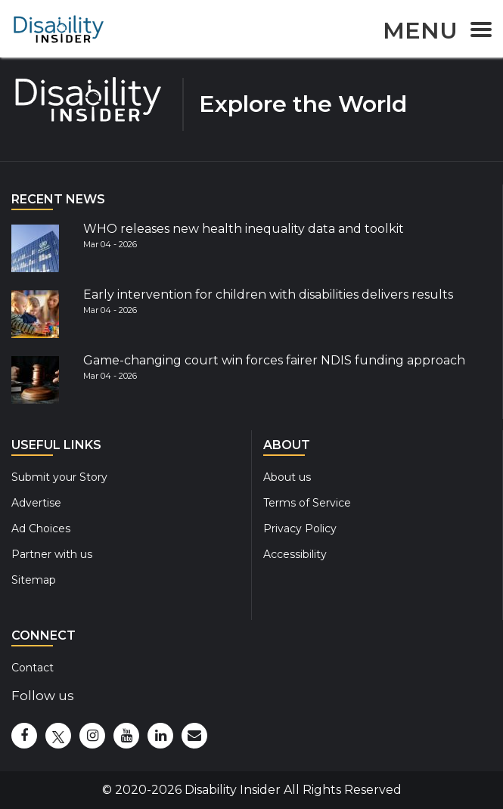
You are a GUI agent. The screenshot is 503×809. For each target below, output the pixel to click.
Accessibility (295, 554)
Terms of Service (307, 503)
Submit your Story (59, 477)
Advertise (36, 503)
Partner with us (51, 554)
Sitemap (33, 580)
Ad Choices (40, 528)
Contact (32, 667)
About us (287, 477)
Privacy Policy (300, 528)
